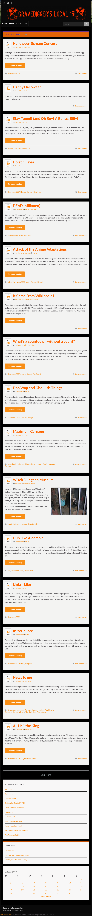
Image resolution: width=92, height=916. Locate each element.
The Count (36, 374)
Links (24, 588)
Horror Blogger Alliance (13, 821)
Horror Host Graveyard (13, 826)
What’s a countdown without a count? (44, 341)
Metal (27, 729)
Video (32, 345)
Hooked (41, 710)
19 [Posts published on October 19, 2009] (10, 890)
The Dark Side (30, 712)
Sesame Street (26, 374)
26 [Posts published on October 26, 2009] (10, 893)
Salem (36, 524)
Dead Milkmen (13, 236)
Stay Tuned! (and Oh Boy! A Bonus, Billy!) (46, 118)
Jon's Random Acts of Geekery (16, 830)
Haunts (31, 524)
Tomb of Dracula (37, 282)
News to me (22, 677)
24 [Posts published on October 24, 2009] (70, 890)
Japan (28, 282)
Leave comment (81, 106)
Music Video (29, 209)
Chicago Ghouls (11, 798)
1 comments (82, 328)
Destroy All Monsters (16, 710)
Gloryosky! (9, 812)
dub (9, 571)
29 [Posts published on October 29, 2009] (46, 893)
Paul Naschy (49, 710)
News (29, 681)
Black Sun (8, 789)
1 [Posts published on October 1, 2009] (45, 879)
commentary (12, 148)
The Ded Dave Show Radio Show (17, 855)
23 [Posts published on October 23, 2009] (58, 890)
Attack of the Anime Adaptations (40, 249)
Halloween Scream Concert (35, 43)
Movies (35, 253)
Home (4, 23)
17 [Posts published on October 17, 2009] (70, 886)
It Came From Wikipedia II (34, 296)
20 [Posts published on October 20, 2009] (22, 890)
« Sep (43, 896)
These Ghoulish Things (24, 418)
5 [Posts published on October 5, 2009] (10, 883)
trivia (39, 192)
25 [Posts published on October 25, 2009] (81, 890)
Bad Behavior (5, 914)
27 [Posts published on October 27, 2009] (22, 893)
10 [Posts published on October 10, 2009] (70, 883)
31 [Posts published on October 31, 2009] (70, 893)
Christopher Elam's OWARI (15, 803)
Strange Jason (19, 209)
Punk (35, 209)
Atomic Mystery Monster (23, 253)
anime (10, 282)
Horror (25, 166)
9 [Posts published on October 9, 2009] (57, 883)
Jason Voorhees (25, 236)
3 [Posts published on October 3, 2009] (69, 879)
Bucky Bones (9, 794)
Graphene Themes (19, 910)
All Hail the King (26, 726)
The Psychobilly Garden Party (16, 860)
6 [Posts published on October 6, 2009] (22, 883)
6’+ (26, 23)
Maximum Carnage (28, 431)
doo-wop (11, 418)
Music (27, 391)
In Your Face (23, 631)
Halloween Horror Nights (26, 464)
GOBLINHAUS (10, 817)
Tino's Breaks (29, 571)
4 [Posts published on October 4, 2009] (81, 879)
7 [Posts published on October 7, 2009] (34, 883)
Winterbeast (41, 712)
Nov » (48, 896)
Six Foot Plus (9, 851)
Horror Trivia (23, 162)
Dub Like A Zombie (28, 538)
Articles (25, 122)
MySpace (28, 664)
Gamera (28, 710)
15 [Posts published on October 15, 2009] (46, 886)
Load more (46, 775)
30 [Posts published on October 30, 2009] (58, 893)
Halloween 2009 (14, 73)
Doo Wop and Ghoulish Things (37, 388)
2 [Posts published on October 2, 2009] (57, 879)
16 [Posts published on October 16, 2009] (58, 886)
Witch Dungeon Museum (33, 480)
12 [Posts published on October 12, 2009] (10, 886)
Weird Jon (18, 47)
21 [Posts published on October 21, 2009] (34, 890)
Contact (19, 23)
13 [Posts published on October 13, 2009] (22, 886)
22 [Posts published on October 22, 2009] (46, 890)
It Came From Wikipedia (30, 299)
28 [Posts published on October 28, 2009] (34, 893)
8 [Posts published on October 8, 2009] (45, 883)
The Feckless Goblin (12, 835)
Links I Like (22, 584)
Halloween (26, 47)
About (11, 23)
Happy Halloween (27, 87)
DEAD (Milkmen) (26, 205)
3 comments (82, 73)
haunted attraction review (18, 524)
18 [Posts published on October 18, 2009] (81, 886)
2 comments (82, 148)
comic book (12, 464)
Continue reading (15, 65)
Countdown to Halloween (14, 808)
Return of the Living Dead (14, 712)
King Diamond (25, 758)
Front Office (19, 91)
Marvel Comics (42, 464)
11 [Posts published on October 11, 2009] (81, 883)
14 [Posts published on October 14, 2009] (34, 886)
